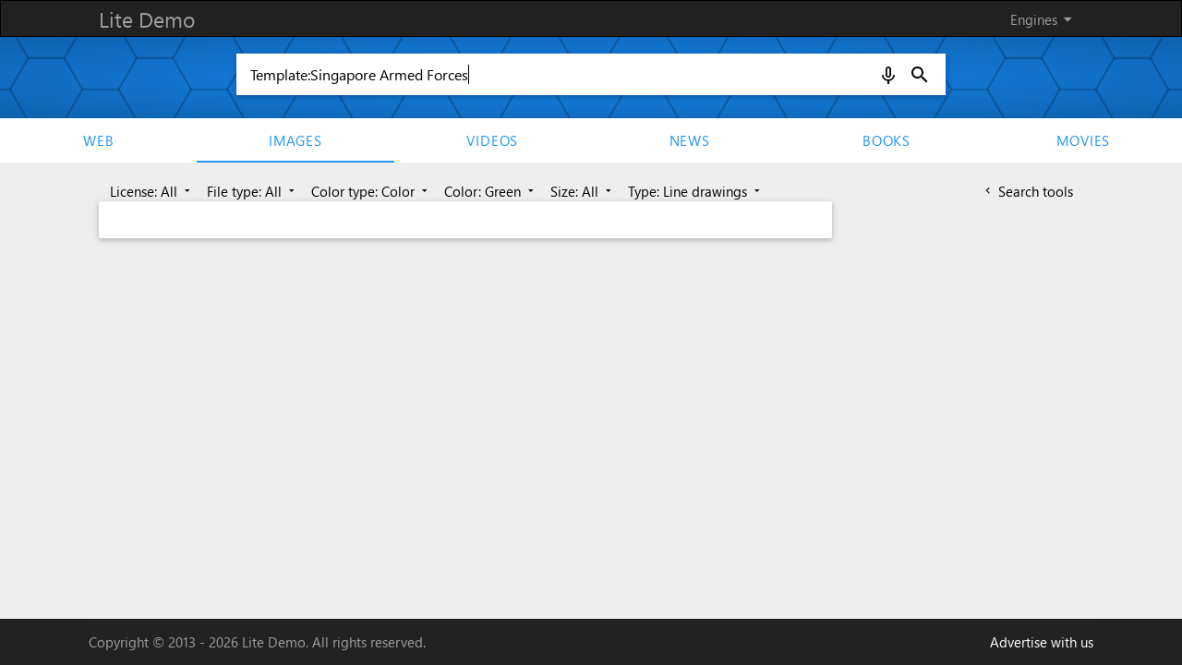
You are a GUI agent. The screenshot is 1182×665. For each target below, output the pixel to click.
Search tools (1027, 191)
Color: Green (490, 191)
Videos (492, 140)
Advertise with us (1041, 642)
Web (98, 140)
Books (886, 140)
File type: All (252, 191)
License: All (152, 191)
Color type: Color (371, 191)
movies (1083, 140)
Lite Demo (147, 19)
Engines (1044, 19)
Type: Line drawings (696, 191)
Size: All (582, 191)
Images (295, 140)
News (689, 140)
